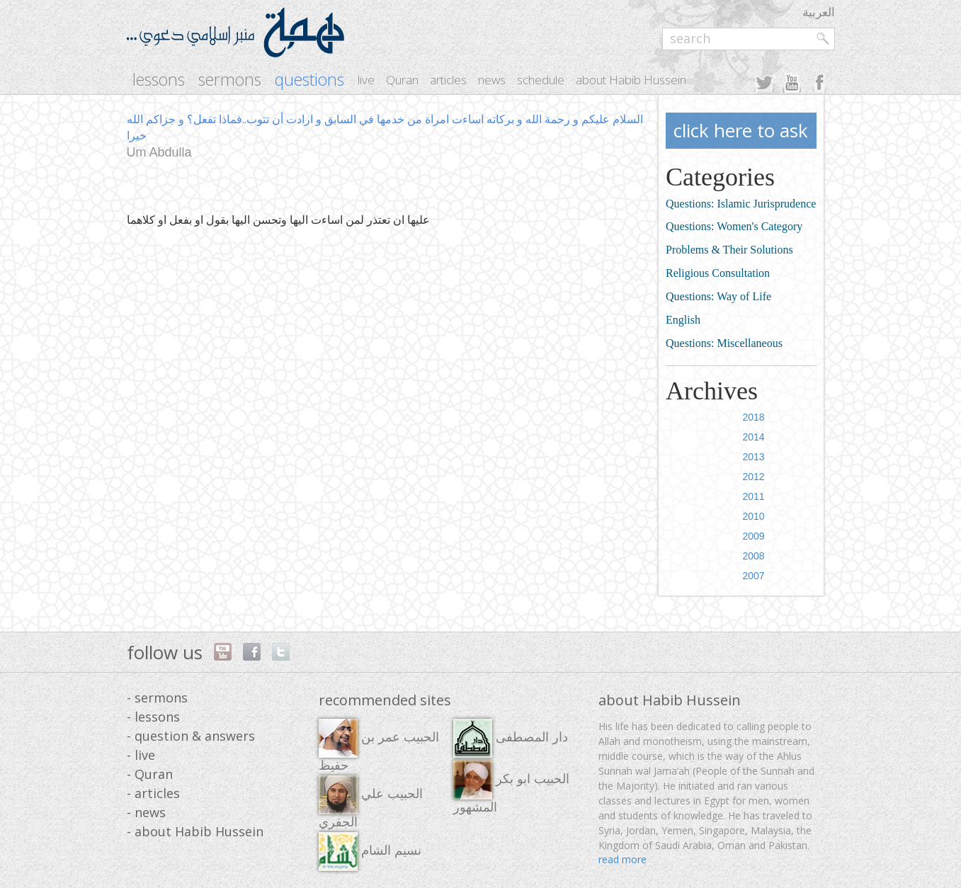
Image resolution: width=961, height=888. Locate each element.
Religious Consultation (718, 273)
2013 (753, 456)
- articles (153, 793)
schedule (540, 80)
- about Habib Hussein (195, 831)
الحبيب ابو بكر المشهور (511, 787)
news (492, 80)
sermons (229, 80)
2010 (753, 516)
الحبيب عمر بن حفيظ (379, 746)
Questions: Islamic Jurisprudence (741, 204)
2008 (753, 556)
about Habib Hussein (631, 80)
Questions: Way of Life (718, 296)
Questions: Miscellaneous (724, 343)
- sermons (157, 697)
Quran (402, 80)
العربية (818, 12)
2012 (753, 476)
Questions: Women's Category (734, 226)
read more (622, 859)
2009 (753, 536)
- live (141, 754)
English (683, 320)
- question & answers (191, 735)
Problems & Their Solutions (729, 250)
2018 (753, 417)
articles (448, 80)
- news (146, 812)
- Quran (150, 773)
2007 (753, 575)
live (366, 80)
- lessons (153, 716)
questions (309, 80)
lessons (158, 80)
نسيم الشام (370, 851)
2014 (753, 437)
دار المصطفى (510, 738)
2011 (753, 496)
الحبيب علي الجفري (371, 802)
